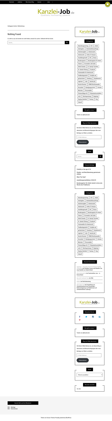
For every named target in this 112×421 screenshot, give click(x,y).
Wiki (92, 278)
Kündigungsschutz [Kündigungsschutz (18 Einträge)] (90, 87)
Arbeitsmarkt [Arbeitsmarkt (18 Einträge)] (91, 52)
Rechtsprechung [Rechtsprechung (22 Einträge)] (87, 96)
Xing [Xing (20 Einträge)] (97, 99)
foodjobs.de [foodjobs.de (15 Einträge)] (93, 75)
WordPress (68, 417)
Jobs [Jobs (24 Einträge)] (86, 81)
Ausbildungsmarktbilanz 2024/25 (86, 180)
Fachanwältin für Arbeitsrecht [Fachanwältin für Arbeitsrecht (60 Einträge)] (85, 72)
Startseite (11, 2)
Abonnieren (82, 142)
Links (48, 2)
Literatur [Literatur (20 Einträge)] (99, 87)
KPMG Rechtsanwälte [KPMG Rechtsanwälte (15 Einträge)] (94, 84)
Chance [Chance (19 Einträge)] (80, 63)
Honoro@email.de (81, 273)
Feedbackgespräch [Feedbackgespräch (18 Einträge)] (83, 75)
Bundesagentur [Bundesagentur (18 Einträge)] (82, 60)
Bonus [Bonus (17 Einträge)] (95, 58)
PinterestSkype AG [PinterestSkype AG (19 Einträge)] (83, 93)
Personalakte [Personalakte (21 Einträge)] (88, 90)
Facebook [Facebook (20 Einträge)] (92, 69)
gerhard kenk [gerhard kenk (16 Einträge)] (81, 78)
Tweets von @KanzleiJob (83, 115)
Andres (78, 281)
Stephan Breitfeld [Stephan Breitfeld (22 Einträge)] (82, 99)
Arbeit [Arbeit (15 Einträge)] (96, 46)
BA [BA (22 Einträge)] (90, 58)
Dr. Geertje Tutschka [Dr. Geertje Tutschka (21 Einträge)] (93, 66)
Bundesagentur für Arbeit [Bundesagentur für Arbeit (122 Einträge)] (94, 60)
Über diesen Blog (30, 2)
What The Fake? (81, 177)
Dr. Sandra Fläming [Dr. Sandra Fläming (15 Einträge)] (83, 69)
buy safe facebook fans (83, 278)
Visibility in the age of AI (84, 169)
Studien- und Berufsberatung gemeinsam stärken (88, 173)
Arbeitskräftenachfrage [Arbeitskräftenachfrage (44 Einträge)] (92, 49)
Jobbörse (20, 2)
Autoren (39, 2)
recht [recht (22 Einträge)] (79, 96)
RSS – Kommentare (13, 409)
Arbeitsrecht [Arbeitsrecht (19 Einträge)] (81, 55)
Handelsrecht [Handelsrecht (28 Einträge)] (97, 78)
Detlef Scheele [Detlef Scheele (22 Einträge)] (81, 66)
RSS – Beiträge (11, 407)
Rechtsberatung (87, 281)
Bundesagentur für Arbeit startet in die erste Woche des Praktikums (89, 184)
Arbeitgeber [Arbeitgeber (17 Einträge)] (81, 49)
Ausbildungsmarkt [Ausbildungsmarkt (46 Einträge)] (82, 58)
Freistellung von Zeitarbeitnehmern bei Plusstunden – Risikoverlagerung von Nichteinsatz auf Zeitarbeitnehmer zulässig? (87, 287)
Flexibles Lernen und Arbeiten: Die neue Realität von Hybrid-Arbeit (89, 269)
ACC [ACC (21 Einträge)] (91, 46)
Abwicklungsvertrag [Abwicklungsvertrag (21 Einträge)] (83, 46)
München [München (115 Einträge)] (80, 90)
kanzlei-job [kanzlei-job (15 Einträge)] (92, 81)
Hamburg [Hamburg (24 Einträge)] (89, 78)
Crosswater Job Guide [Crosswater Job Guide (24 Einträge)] (89, 63)
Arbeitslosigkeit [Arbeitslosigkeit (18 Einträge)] (82, 52)
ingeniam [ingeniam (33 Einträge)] (80, 81)
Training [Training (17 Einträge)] (91, 99)
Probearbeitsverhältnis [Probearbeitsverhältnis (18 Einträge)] (95, 93)
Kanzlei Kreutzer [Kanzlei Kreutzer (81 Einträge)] (82, 84)
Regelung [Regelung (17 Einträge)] (95, 96)
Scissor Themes (51, 417)
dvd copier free (81, 284)
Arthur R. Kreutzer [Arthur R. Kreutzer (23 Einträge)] (91, 55)
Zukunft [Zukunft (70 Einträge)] (80, 102)
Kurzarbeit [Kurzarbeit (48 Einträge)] (80, 87)
